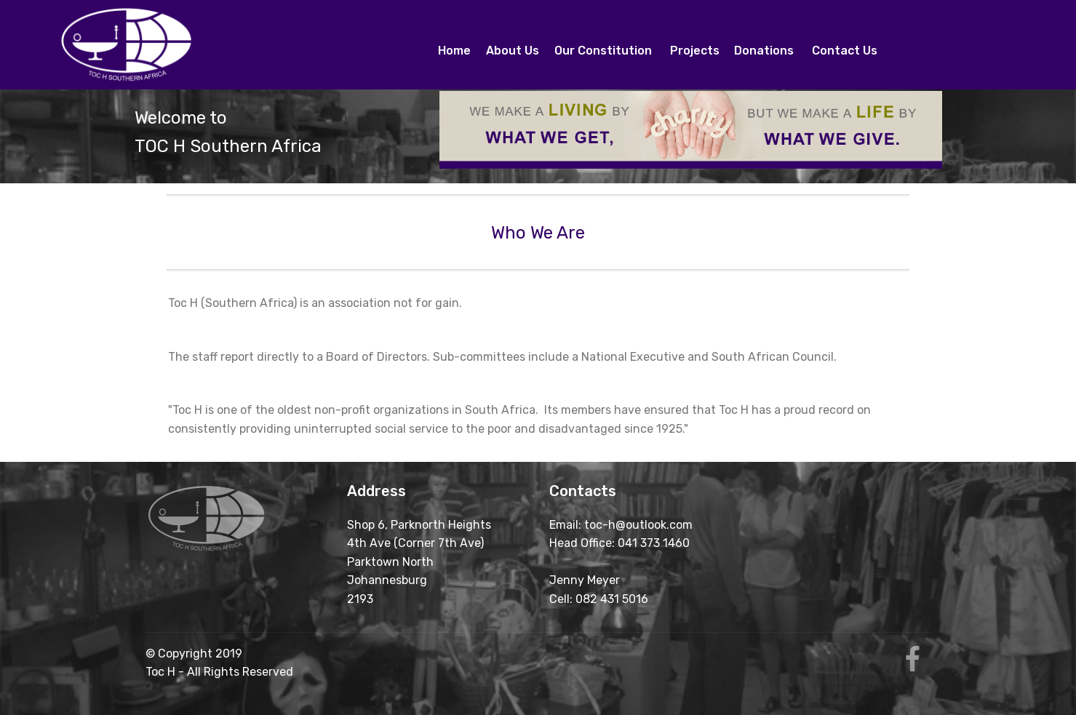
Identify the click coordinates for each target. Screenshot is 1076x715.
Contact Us (844, 50)
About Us (512, 44)
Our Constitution (604, 50)
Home (454, 44)
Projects (695, 50)
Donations (765, 50)
